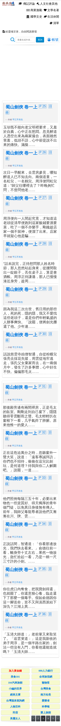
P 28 (42, 243)
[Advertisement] (30, 70)
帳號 (53, 40)
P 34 (42, 523)
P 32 (42, 432)
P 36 (42, 614)
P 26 (42, 152)
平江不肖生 (17, 119)
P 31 (42, 386)
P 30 (42, 334)
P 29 (42, 288)
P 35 (42, 569)
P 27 (42, 197)
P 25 (42, 106)
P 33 (42, 477)
